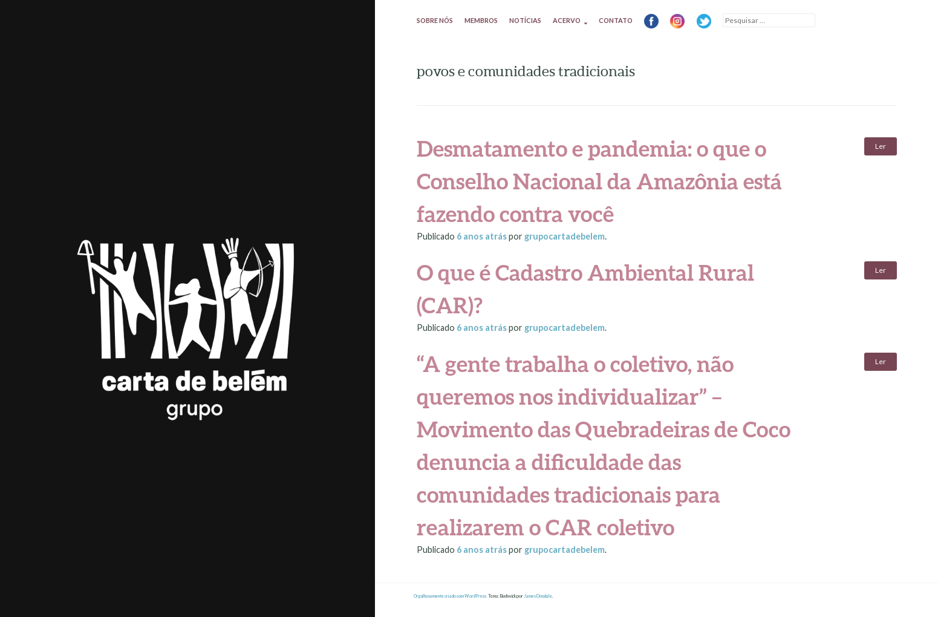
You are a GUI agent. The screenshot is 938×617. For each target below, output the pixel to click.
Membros (481, 20)
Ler (880, 146)
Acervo (567, 20)
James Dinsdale (538, 596)
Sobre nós (435, 20)
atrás (483, 236)
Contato (616, 20)
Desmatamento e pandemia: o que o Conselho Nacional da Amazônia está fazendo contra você (599, 181)
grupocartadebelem (564, 236)
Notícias (525, 20)
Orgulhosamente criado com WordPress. (450, 596)
